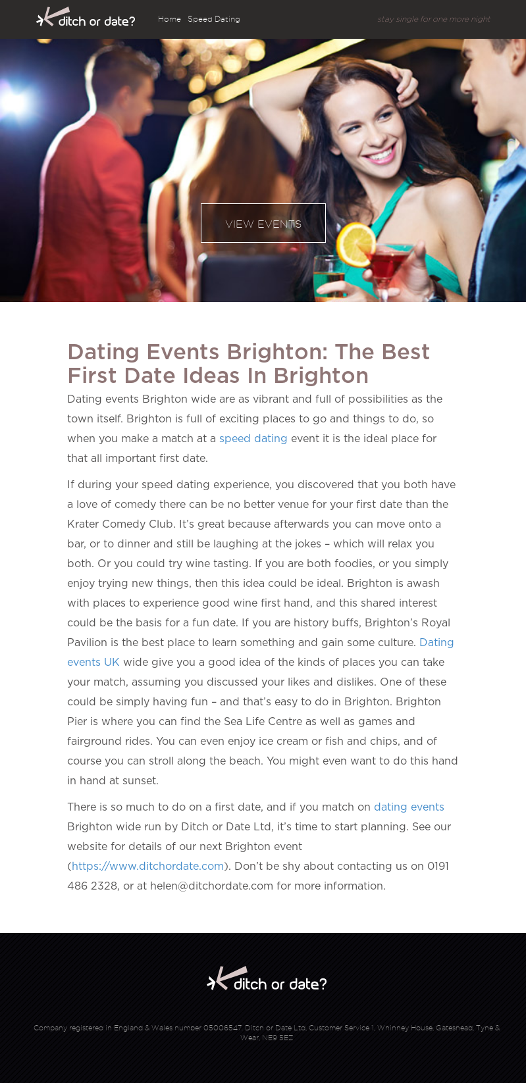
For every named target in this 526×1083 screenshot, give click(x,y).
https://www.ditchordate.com (148, 866)
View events (263, 224)
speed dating (253, 439)
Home (169, 18)
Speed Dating (214, 18)
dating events (409, 807)
